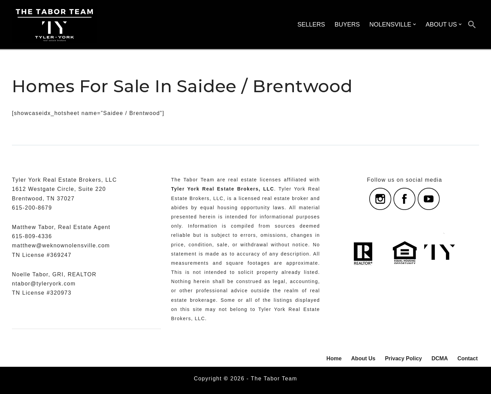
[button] (414, 24)
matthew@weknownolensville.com (61, 245)
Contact (467, 358)
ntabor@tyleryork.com (44, 283)
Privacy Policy (403, 358)
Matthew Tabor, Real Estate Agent (61, 227)
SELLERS (311, 24)
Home (333, 358)
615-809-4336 (32, 236)
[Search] (472, 24)
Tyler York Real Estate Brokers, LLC (222, 189)
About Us (363, 358)
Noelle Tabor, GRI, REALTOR (54, 274)
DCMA (439, 358)
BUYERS (347, 24)
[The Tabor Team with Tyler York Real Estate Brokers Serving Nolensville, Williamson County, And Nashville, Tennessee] (54, 24)
